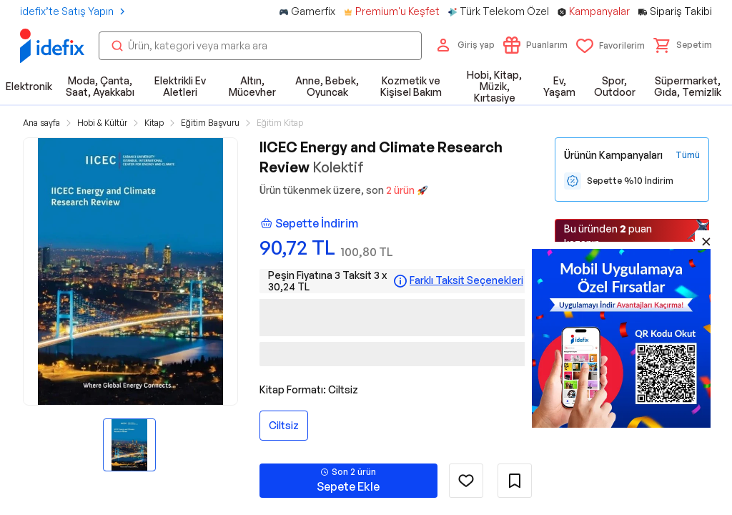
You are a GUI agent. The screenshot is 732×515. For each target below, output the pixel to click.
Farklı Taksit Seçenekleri (466, 280)
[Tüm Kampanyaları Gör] (688, 155)
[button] (682, 45)
